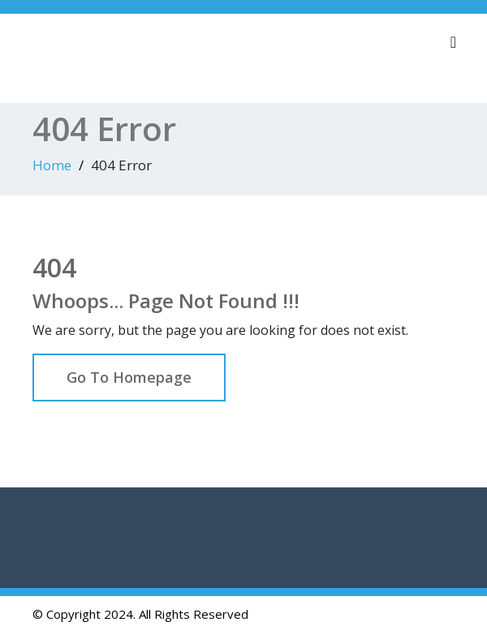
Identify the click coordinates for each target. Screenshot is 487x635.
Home (51, 165)
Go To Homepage (129, 377)
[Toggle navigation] (453, 42)
